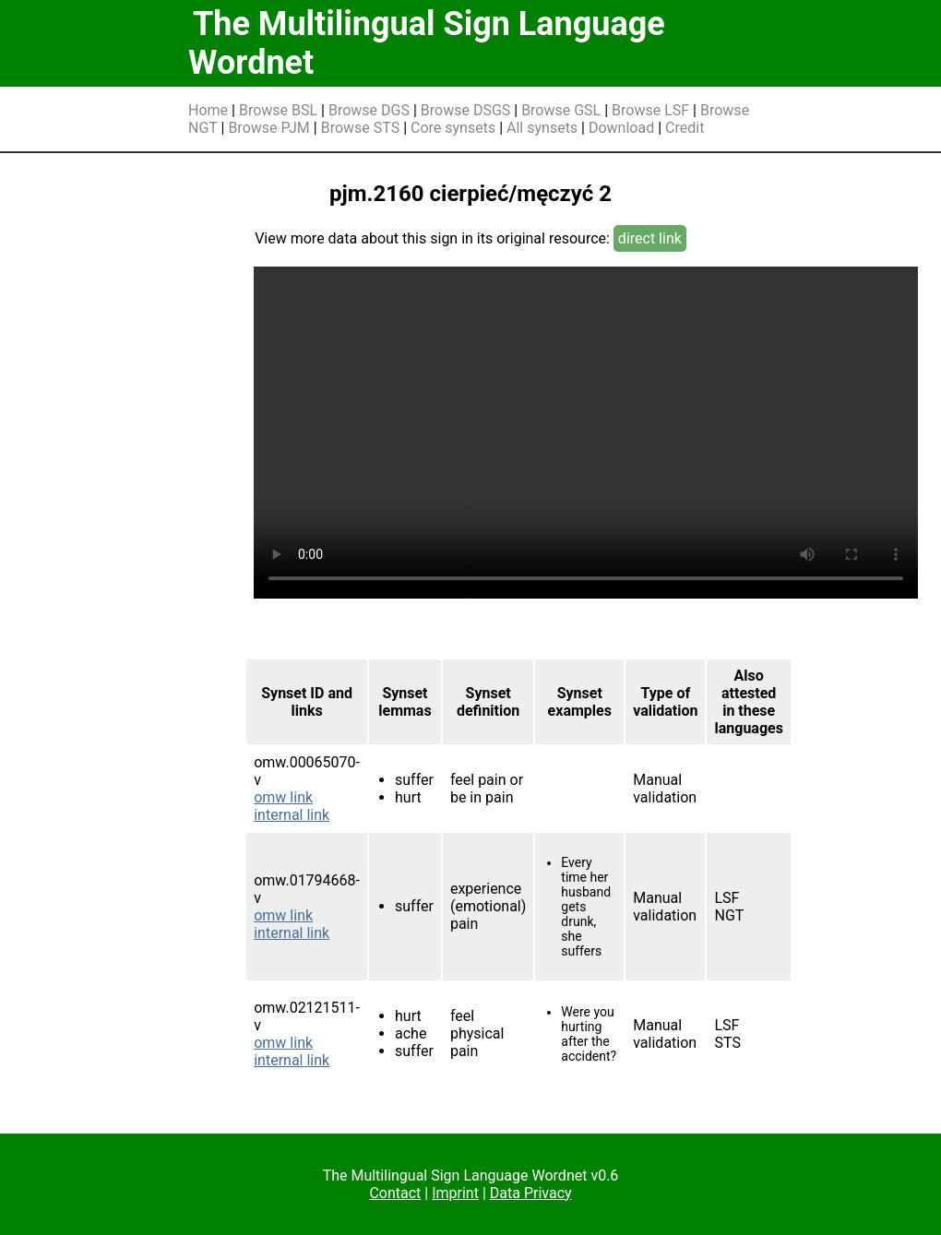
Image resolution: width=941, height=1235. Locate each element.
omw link (283, 797)
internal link (291, 815)
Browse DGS (369, 110)
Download (621, 128)
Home (208, 110)
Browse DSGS (466, 110)
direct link (650, 238)
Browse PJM (268, 128)
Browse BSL (278, 110)
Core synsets (453, 128)
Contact (395, 1193)
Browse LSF (650, 110)
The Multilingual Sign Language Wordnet (426, 43)
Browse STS (360, 128)
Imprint (455, 1193)
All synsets (542, 128)
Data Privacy (531, 1193)
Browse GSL (561, 110)
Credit (684, 128)
